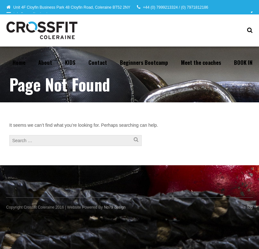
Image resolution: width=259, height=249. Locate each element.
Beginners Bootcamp (144, 62)
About (45, 62)
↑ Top (248, 207)
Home (19, 62)
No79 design (114, 207)
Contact (97, 62)
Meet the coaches (201, 62)
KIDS (70, 62)
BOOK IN (243, 62)
